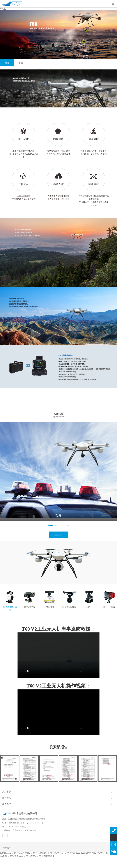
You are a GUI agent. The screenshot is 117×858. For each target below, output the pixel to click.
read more (58, 535)
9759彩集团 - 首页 (43, 853)
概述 (4, 62)
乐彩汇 (3, 9)
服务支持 (6, 804)
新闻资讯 (6, 798)
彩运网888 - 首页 (8, 853)
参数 (18, 62)
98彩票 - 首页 (34, 856)
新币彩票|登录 (48, 856)
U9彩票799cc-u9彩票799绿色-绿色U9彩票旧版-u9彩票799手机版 (82, 853)
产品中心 (6, 792)
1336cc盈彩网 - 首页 (25, 853)
